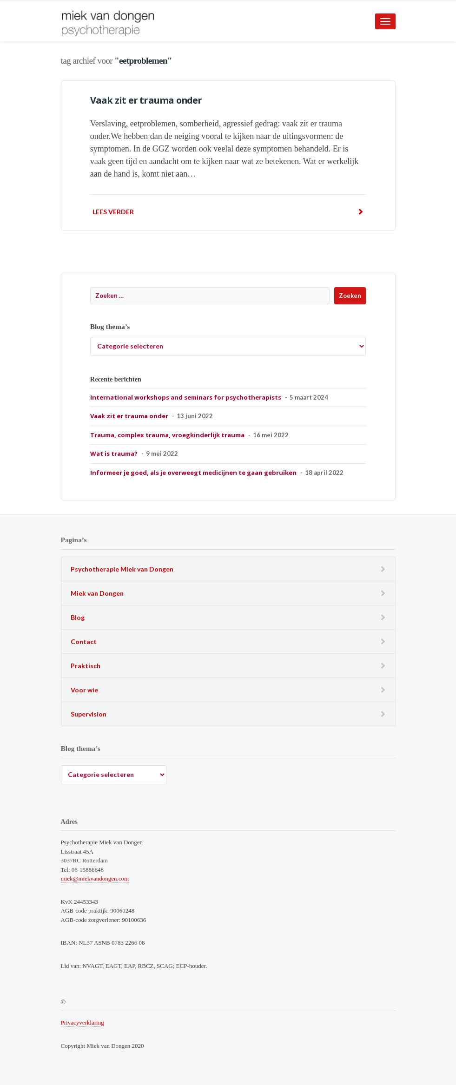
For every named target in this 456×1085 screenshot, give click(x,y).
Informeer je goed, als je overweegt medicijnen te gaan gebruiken (193, 472)
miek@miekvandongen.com (95, 878)
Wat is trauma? (114, 453)
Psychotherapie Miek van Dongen (122, 569)
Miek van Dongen (97, 593)
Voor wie (84, 690)
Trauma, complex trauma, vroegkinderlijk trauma (167, 435)
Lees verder (228, 211)
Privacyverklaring (82, 1022)
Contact (84, 641)
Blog (78, 617)
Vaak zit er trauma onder (146, 100)
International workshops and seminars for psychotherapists (185, 397)
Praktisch (85, 666)
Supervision (88, 714)
